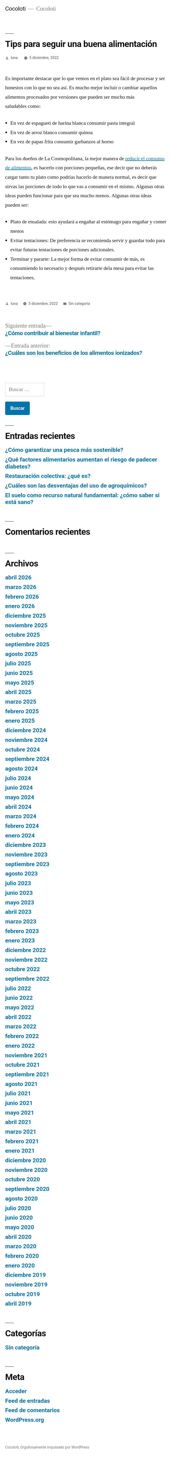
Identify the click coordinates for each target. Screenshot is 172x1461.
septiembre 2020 (27, 1189)
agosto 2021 (21, 1084)
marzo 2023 (20, 921)
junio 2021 (19, 1103)
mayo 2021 (19, 1112)
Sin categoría (79, 303)
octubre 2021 (22, 1064)
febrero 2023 (22, 931)
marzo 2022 (20, 1026)
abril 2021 (18, 1122)
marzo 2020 (20, 1246)
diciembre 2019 (25, 1274)
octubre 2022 (22, 969)
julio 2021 (18, 1093)
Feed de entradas (27, 1400)
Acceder (16, 1391)
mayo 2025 (19, 682)
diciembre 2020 (25, 1160)
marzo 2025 (20, 701)
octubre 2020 (22, 1179)
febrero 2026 (22, 596)
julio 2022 (18, 988)
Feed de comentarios (32, 1410)
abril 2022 (18, 1017)
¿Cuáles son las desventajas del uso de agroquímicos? (76, 485)
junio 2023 (19, 892)
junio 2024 (19, 787)
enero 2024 (20, 835)
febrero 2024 (22, 825)
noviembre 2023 (26, 854)
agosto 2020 (21, 1198)
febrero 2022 (22, 1036)
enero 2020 (20, 1265)
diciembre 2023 (25, 844)
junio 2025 (19, 673)
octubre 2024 (22, 749)
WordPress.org (24, 1419)
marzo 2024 (20, 816)
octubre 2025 (22, 634)
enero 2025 (20, 720)
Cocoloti (15, 8)
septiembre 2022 (27, 978)
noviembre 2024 (26, 739)
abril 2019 (18, 1303)
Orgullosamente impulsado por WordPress (54, 1447)
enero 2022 (20, 1045)
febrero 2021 (22, 1141)
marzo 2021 (20, 1131)
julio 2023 (18, 883)
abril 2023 (18, 911)
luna (14, 57)
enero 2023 (20, 940)
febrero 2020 (22, 1255)
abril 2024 (18, 806)
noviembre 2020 (26, 1169)
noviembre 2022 (26, 959)
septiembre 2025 (27, 644)
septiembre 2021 (27, 1074)
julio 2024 (18, 778)
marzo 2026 (20, 587)
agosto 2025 (21, 654)
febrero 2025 (22, 711)
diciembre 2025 (25, 615)
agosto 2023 (21, 873)
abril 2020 (18, 1236)
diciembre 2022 (25, 950)
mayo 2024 (19, 797)
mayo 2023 (19, 902)
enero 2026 (20, 606)
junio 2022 (19, 997)
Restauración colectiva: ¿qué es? (47, 476)
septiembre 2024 (27, 759)
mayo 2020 (19, 1227)
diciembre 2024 (25, 730)
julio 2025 (18, 663)
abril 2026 (18, 577)
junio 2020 (19, 1217)
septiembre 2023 (27, 864)
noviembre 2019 (26, 1284)
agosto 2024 (21, 768)
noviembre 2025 (26, 625)
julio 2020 (18, 1208)
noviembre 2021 (26, 1055)
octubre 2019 (22, 1294)
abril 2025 (18, 692)
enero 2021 (20, 1150)
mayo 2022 (19, 1007)
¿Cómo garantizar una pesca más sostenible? (64, 449)
